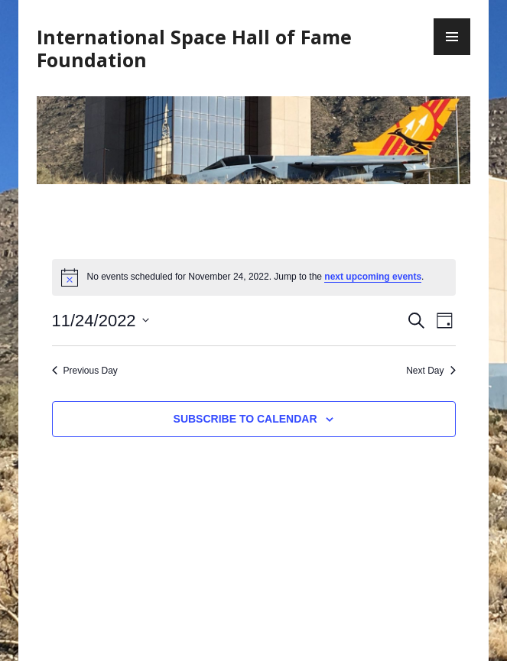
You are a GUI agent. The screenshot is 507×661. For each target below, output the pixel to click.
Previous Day (85, 370)
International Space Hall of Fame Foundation (194, 48)
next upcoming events (372, 276)
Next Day (430, 370)
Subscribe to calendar (245, 419)
